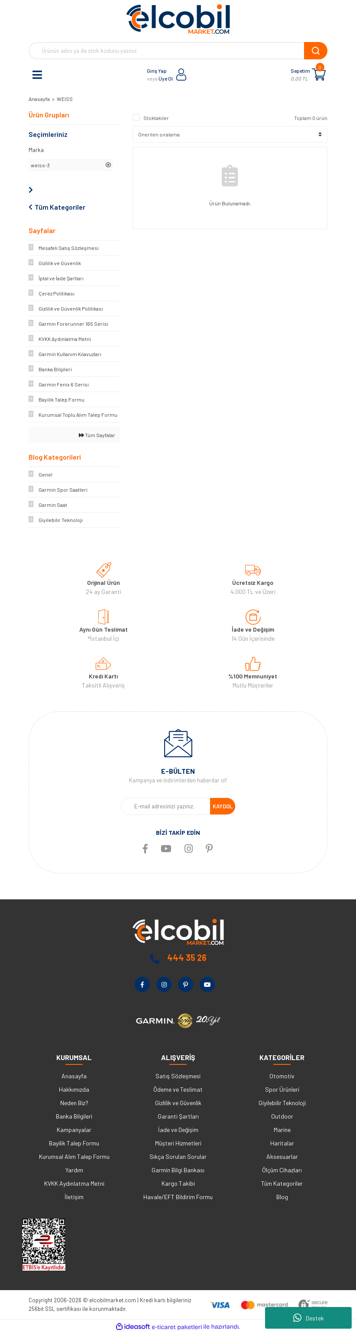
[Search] (178, 50)
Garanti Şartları (178, 1116)
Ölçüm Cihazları (282, 1170)
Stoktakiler (156, 118)
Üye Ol (166, 78)
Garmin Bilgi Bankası (178, 1170)
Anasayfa (74, 1076)
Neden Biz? (74, 1102)
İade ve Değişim (178, 1129)
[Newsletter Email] (165, 806)
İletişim (74, 1196)
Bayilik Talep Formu (74, 1143)
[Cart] (318, 74)
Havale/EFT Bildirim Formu (178, 1196)
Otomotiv (282, 1076)
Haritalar (282, 1143)
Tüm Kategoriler (282, 1183)
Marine (282, 1129)
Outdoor (282, 1116)
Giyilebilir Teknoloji (282, 1102)
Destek (308, 1318)
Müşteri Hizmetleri (178, 1143)
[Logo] (178, 19)
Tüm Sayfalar (97, 435)
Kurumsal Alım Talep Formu (74, 1156)
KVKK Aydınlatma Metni (74, 1183)
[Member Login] (181, 74)
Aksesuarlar (282, 1156)
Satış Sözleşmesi (178, 1076)
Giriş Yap (157, 71)
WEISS (65, 99)
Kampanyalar (74, 1129)
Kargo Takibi (178, 1183)
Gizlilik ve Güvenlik (178, 1102)
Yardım (74, 1170)
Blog (282, 1196)
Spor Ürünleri (282, 1089)
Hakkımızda (74, 1089)
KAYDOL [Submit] (223, 806)
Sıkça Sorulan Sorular (178, 1156)
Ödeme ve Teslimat (178, 1089)
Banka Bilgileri (74, 1116)
